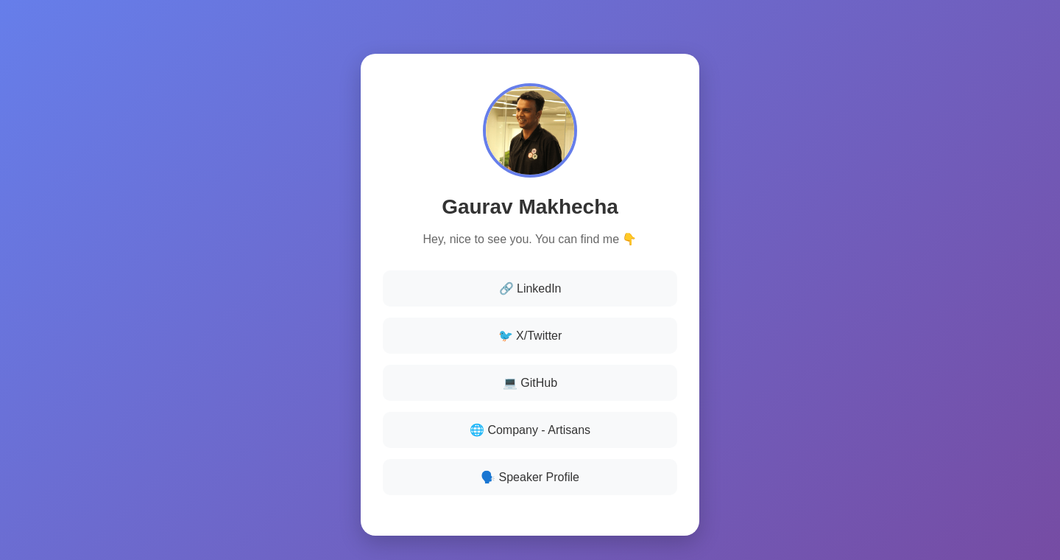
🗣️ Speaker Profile (530, 477)
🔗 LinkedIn (530, 288)
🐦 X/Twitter (530, 335)
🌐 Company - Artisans (530, 430)
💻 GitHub (530, 383)
